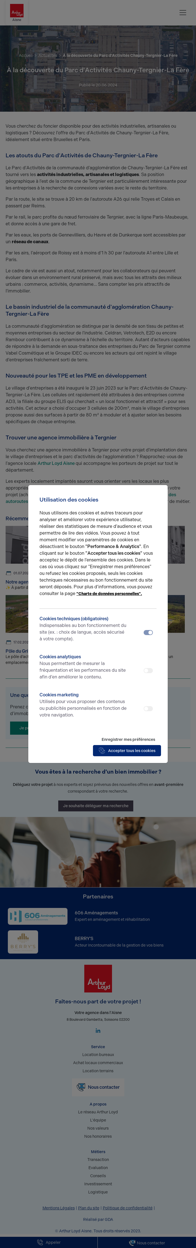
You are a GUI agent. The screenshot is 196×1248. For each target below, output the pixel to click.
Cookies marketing (83, 705)
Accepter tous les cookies (127, 750)
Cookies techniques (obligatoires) (83, 629)
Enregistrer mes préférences (128, 739)
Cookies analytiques (83, 667)
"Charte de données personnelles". (109, 593)
